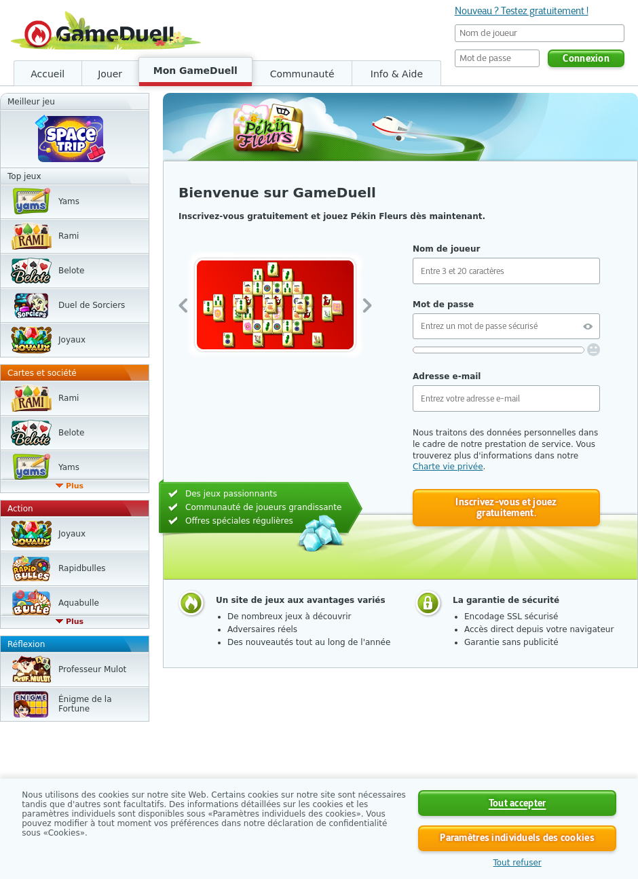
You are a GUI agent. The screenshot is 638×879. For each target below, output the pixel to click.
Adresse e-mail (447, 376)
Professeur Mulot (92, 669)
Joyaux (72, 340)
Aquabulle (78, 603)
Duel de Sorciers (91, 305)
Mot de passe (443, 304)
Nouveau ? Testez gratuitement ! (521, 11)
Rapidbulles (82, 568)
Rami (68, 236)
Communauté (302, 74)
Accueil (47, 74)
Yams (68, 201)
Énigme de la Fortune (85, 704)
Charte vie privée (448, 466)
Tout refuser (517, 862)
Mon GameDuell (195, 70)
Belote (71, 270)
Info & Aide (397, 74)
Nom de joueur (446, 249)
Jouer (110, 74)
